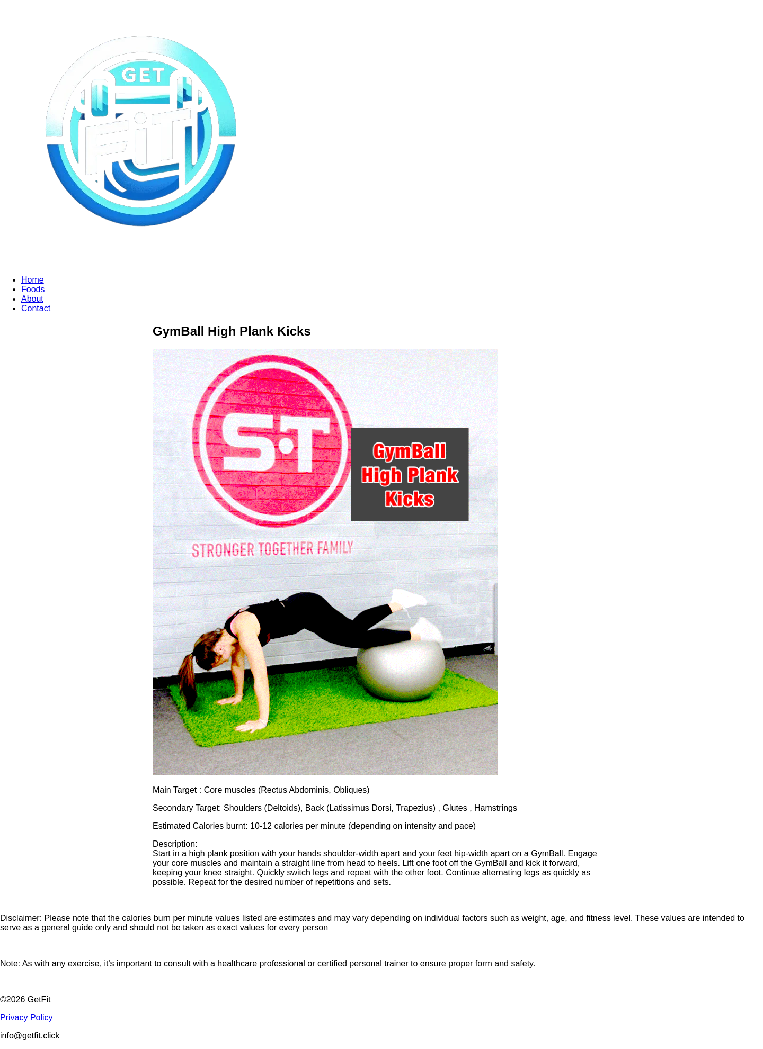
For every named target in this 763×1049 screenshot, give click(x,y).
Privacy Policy (26, 1017)
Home (32, 279)
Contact (35, 308)
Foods (33, 289)
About (32, 298)
